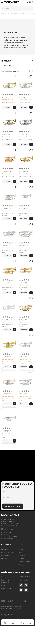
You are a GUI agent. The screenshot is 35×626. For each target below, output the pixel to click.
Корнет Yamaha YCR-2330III (8, 177)
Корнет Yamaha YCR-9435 (8, 436)
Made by (6, 615)
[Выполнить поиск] (3, 8)
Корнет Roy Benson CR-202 (9, 103)
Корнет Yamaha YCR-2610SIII (8, 251)
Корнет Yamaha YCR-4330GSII (25, 251)
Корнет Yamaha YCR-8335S (25, 399)
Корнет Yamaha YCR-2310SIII (25, 214)
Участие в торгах (24, 562)
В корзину (7, 107)
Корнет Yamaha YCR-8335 (8, 362)
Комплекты (5, 555)
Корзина (22, 622)
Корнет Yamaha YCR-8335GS (8, 399)
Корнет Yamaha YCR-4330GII (8, 288)
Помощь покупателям (8, 588)
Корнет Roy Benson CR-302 (9, 140)
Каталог (13, 622)
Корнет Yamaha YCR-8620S (25, 362)
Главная (5, 622)
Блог (20, 552)
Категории (4, 549)
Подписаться (12, 506)
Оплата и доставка (7, 577)
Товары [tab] (7, 65)
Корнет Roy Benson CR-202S (26, 103)
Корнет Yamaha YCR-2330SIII (8, 214)
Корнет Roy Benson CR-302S (26, 140)
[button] (33, 2)
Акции (3, 585)
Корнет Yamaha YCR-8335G (25, 325)
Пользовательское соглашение (11, 606)
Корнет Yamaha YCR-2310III (25, 177)
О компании (23, 549)
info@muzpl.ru (23, 580)
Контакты (22, 555)
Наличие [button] (16, 71)
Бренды (4, 558)
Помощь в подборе (7, 552)
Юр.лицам (22, 558)
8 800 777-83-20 (24, 577)
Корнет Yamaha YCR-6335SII (8, 325)
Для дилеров (23, 565)
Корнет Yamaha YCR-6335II (25, 288)
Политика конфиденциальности (12, 608)
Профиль (30, 622)
